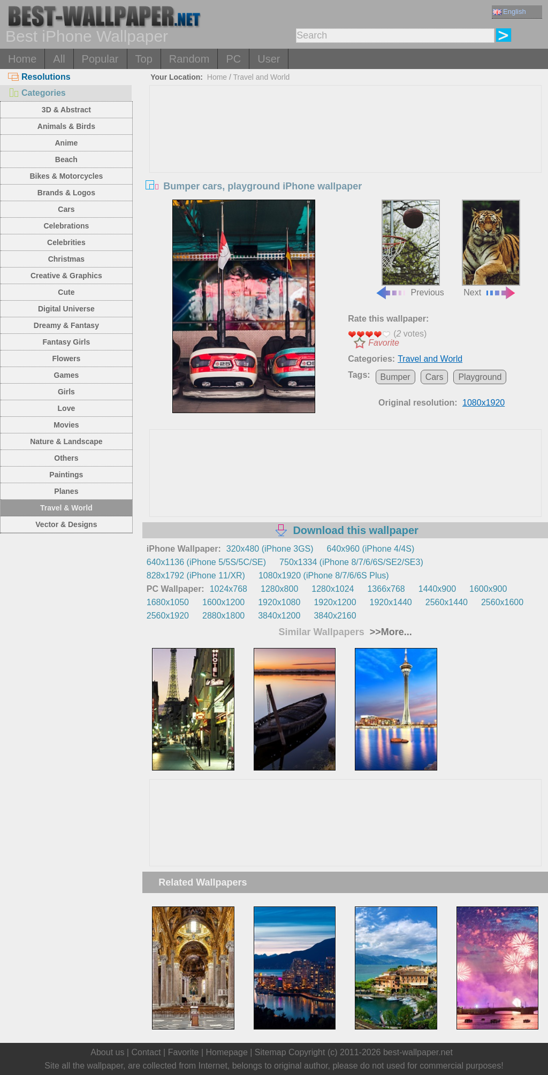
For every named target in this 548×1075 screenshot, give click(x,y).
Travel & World (66, 508)
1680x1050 (168, 602)
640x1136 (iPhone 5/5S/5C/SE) (206, 562)
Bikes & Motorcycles (66, 176)
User (268, 59)
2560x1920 (168, 615)
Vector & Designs (66, 524)
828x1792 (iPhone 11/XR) (196, 575)
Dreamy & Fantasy (66, 325)
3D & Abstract (66, 109)
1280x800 (279, 588)
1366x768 (386, 588)
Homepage (227, 1052)
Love (66, 408)
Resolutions (39, 76)
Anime (66, 143)
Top (144, 59)
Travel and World (261, 77)
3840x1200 (279, 615)
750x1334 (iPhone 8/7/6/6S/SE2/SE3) (351, 562)
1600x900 (488, 588)
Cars (66, 209)
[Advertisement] (345, 166)
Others (66, 458)
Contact (146, 1052)
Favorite (383, 342)
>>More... (389, 632)
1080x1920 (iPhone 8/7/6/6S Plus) (323, 575)
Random (189, 59)
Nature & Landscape (66, 441)
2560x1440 (446, 602)
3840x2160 (335, 615)
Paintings (66, 474)
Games (66, 375)
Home (22, 59)
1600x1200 (223, 602)
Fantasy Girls (66, 342)
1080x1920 (483, 402)
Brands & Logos (66, 192)
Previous (409, 249)
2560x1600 (502, 602)
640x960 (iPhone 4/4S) (371, 548)
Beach (66, 159)
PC (233, 59)
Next (491, 249)
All (59, 59)
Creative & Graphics (66, 275)
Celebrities (66, 242)
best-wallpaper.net (418, 1052)
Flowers (66, 358)
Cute (66, 292)
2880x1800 (223, 615)
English (509, 11)
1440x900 (437, 588)
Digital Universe (66, 308)
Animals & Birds (66, 126)
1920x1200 (335, 602)
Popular (100, 59)
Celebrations (66, 226)
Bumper (395, 377)
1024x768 (228, 588)
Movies (66, 425)
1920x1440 (391, 602)
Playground (479, 377)
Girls (66, 391)
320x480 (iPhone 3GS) (270, 548)
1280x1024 (332, 588)
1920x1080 (279, 602)
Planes (66, 491)
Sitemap (270, 1052)
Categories (37, 92)
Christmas (66, 259)
